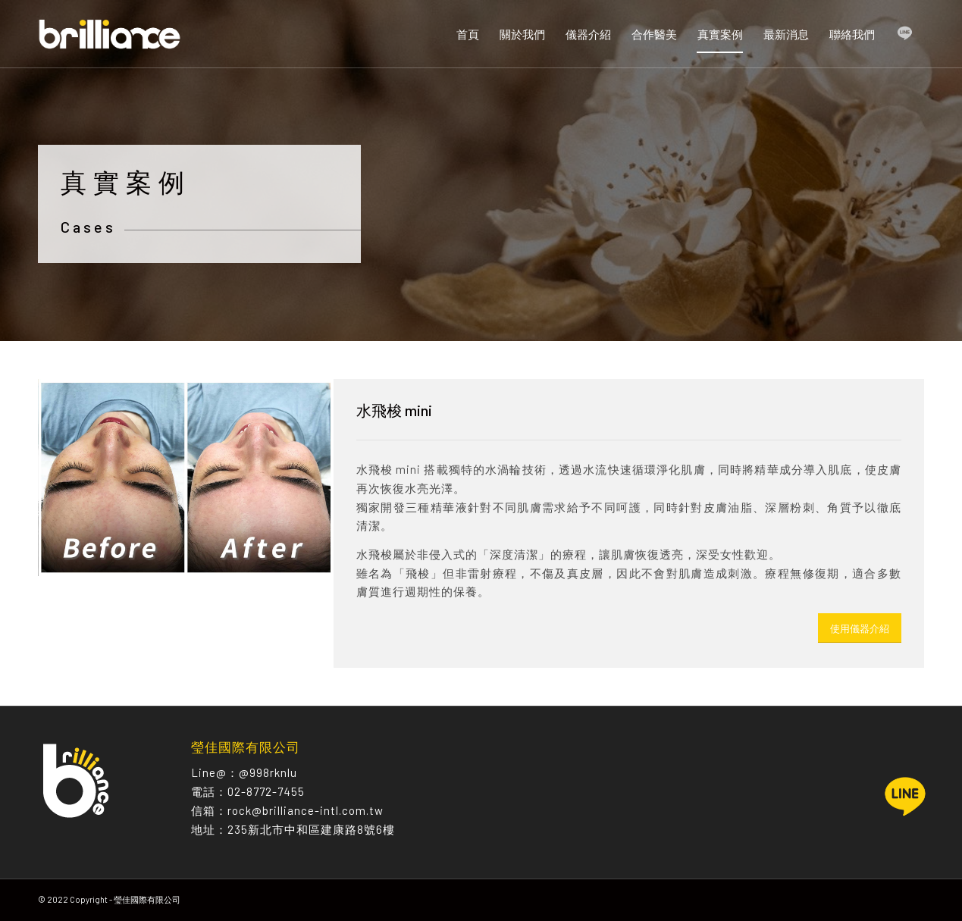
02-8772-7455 (266, 791)
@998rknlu (268, 772)
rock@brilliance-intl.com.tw (305, 810)
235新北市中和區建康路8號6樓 (311, 829)
